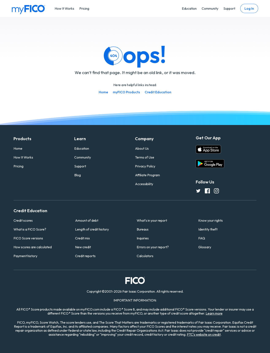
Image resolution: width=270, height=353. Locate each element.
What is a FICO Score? (30, 229)
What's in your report (152, 220)
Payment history (25, 256)
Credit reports (85, 256)
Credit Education (158, 92)
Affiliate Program (147, 175)
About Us (142, 148)
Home (103, 92)
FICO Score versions (28, 238)
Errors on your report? (153, 247)
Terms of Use (144, 157)
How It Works (64, 8)
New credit (83, 247)
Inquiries (143, 238)
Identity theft (207, 229)
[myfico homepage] (28, 9)
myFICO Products (126, 92)
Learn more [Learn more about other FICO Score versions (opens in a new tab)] (214, 313)
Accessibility (144, 184)
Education (189, 8)
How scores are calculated (33, 247)
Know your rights (210, 220)
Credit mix (82, 238)
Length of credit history (92, 229)
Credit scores (23, 220)
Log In (249, 8)
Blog (77, 175)
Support (229, 8)
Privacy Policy (145, 166)
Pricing (84, 8)
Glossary (204, 247)
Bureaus (142, 229)
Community (210, 8)
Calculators (145, 256)
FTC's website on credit (204, 334)
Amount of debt (86, 220)
